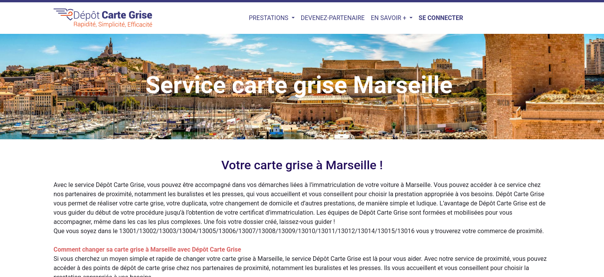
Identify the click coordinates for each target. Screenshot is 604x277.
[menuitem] (333, 18)
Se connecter (441, 18)
